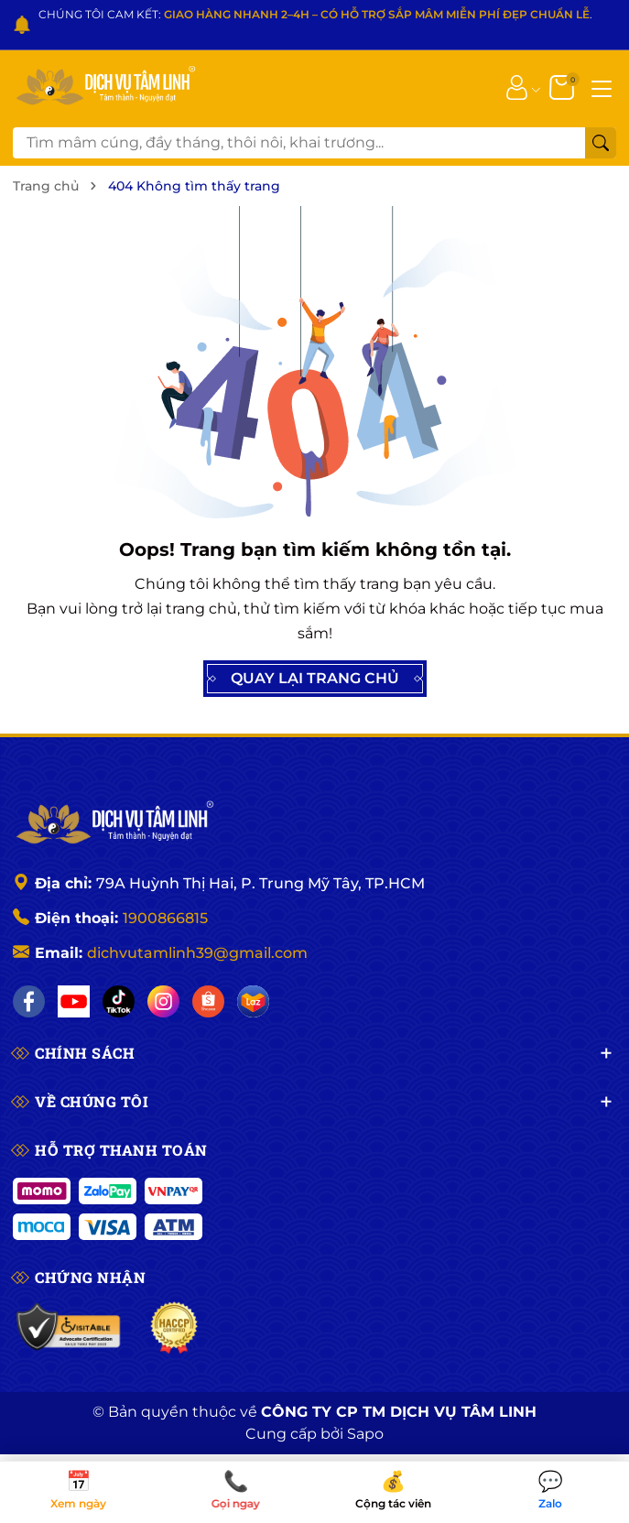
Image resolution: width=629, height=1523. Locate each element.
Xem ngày (78, 1491)
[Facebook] (29, 1001)
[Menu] (601, 87)
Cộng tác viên (393, 1491)
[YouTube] (74, 1001)
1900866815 (165, 918)
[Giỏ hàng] (563, 87)
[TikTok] (119, 1001)
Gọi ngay (236, 1491)
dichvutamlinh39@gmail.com (197, 953)
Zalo (550, 1491)
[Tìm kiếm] (600, 142)
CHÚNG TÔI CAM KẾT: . (315, 14)
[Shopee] (208, 1001)
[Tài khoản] (516, 87)
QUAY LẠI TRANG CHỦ (315, 678)
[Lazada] (253, 1001)
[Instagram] (163, 1001)
